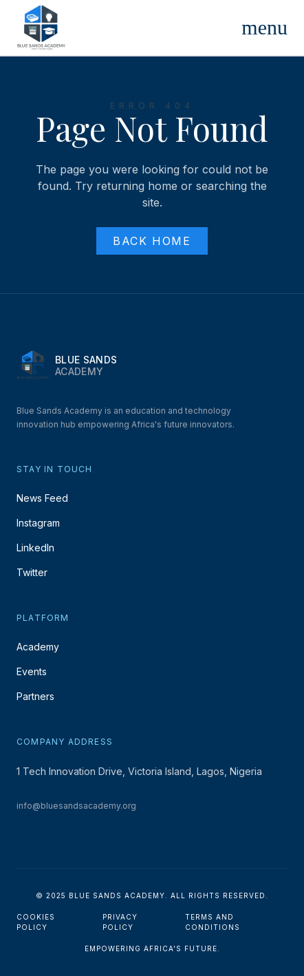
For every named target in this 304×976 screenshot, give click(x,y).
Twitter (32, 572)
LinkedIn (35, 547)
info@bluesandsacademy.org (76, 805)
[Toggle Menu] (264, 27)
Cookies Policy (36, 922)
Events (32, 671)
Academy (38, 647)
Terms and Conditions (212, 922)
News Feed (42, 498)
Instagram (38, 523)
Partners (35, 696)
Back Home (152, 241)
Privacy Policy (120, 922)
